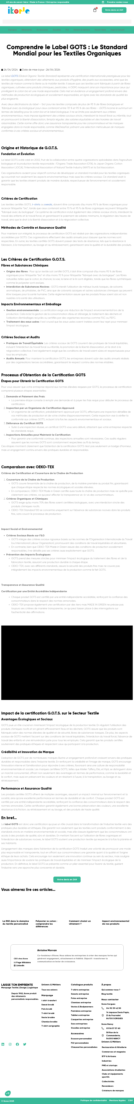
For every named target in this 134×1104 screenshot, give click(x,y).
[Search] (67, 22)
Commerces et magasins (114, 1052)
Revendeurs (107, 1086)
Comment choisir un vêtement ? (80, 922)
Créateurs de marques (113, 1090)
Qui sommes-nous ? (110, 990)
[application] (127, 1097)
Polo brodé (46, 1009)
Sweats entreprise (80, 994)
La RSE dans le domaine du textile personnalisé (16, 922)
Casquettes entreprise (82, 1019)
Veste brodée (48, 1017)
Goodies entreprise (80, 1028)
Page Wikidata (22, 962)
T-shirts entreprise (80, 990)
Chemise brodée (49, 1021)
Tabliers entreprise (80, 1015)
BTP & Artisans (109, 1056)
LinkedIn (19, 965)
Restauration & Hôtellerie (114, 1047)
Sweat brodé (47, 1004)
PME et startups (109, 1065)
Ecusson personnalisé (81, 1038)
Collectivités (108, 1081)
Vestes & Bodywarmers (82, 1006)
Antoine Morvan (47, 950)
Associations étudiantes (113, 1070)
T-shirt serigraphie (50, 1026)
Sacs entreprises (79, 1024)
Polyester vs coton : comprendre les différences (46, 924)
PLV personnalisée (80, 1043)
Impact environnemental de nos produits (115, 922)
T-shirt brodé (47, 1013)
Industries (106, 1061)
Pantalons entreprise (81, 1011)
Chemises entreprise (81, 1002)
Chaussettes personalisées (84, 1047)
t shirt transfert (49, 1000)
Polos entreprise (79, 998)
